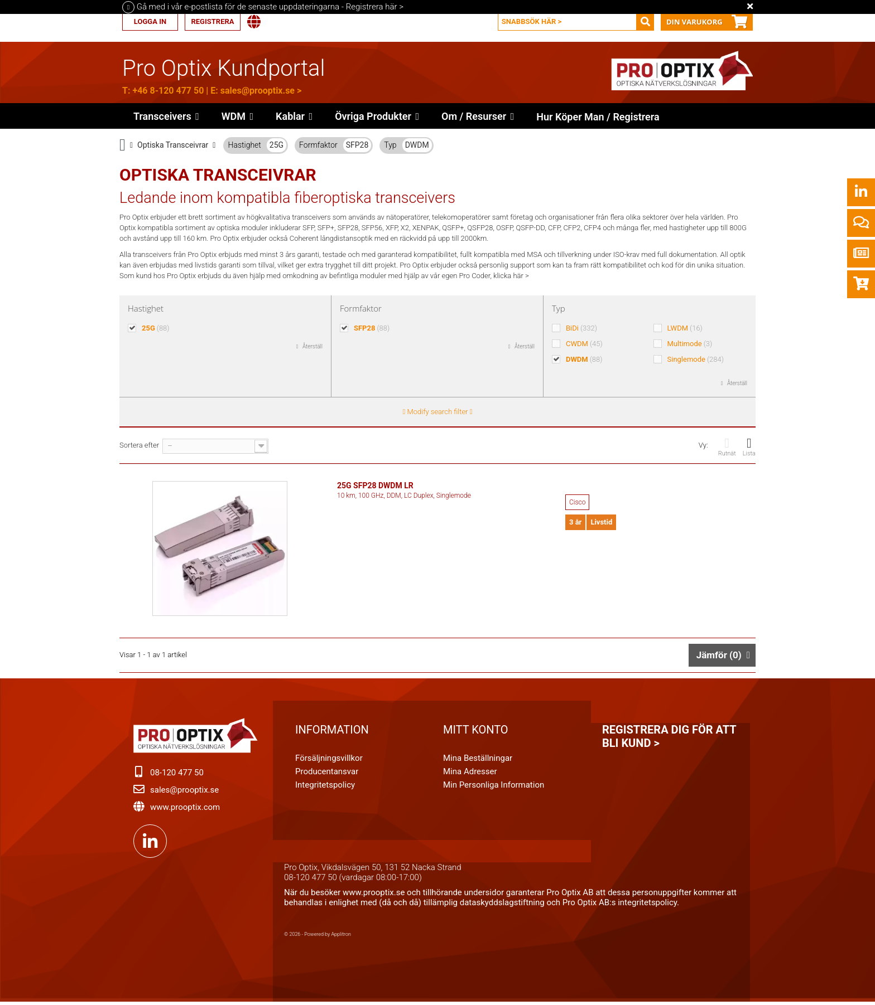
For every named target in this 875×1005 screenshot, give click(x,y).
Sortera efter (139, 445)
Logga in (150, 21)
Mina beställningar (477, 760)
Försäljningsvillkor (329, 760)
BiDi (581, 328)
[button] (377, 116)
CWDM (584, 343)
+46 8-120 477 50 (168, 90)
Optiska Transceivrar (172, 144)
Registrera (212, 21)
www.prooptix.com (185, 809)
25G (276, 144)
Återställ (312, 346)
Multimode (690, 343)
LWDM (685, 328)
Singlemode (695, 359)
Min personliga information (493, 787)
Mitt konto (475, 732)
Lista (749, 446)
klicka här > (511, 275)
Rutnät (727, 446)
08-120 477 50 (177, 775)
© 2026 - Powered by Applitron (317, 936)
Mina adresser (470, 774)
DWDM (417, 144)
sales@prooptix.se (257, 90)
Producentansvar (326, 774)
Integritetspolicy (325, 787)
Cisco (577, 502)
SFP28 (357, 144)
